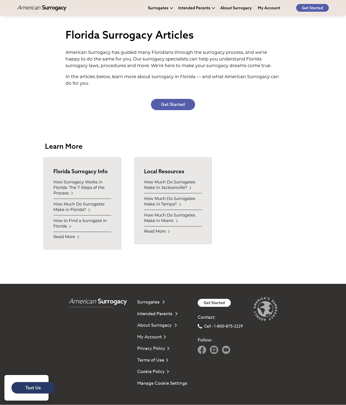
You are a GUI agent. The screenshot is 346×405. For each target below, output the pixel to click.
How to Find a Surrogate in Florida (80, 224)
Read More (66, 237)
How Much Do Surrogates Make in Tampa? (169, 201)
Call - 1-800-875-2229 (220, 327)
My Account (151, 337)
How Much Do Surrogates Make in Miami (169, 218)
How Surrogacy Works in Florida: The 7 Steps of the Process (79, 188)
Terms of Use (152, 360)
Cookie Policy (152, 372)
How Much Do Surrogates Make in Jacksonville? (169, 185)
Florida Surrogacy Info (80, 171)
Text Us (33, 387)
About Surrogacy (236, 7)
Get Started (312, 7)
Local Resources (164, 171)
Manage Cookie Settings (162, 383)
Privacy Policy (106, 307)
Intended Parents (196, 7)
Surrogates (160, 7)
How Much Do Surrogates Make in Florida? (79, 207)
